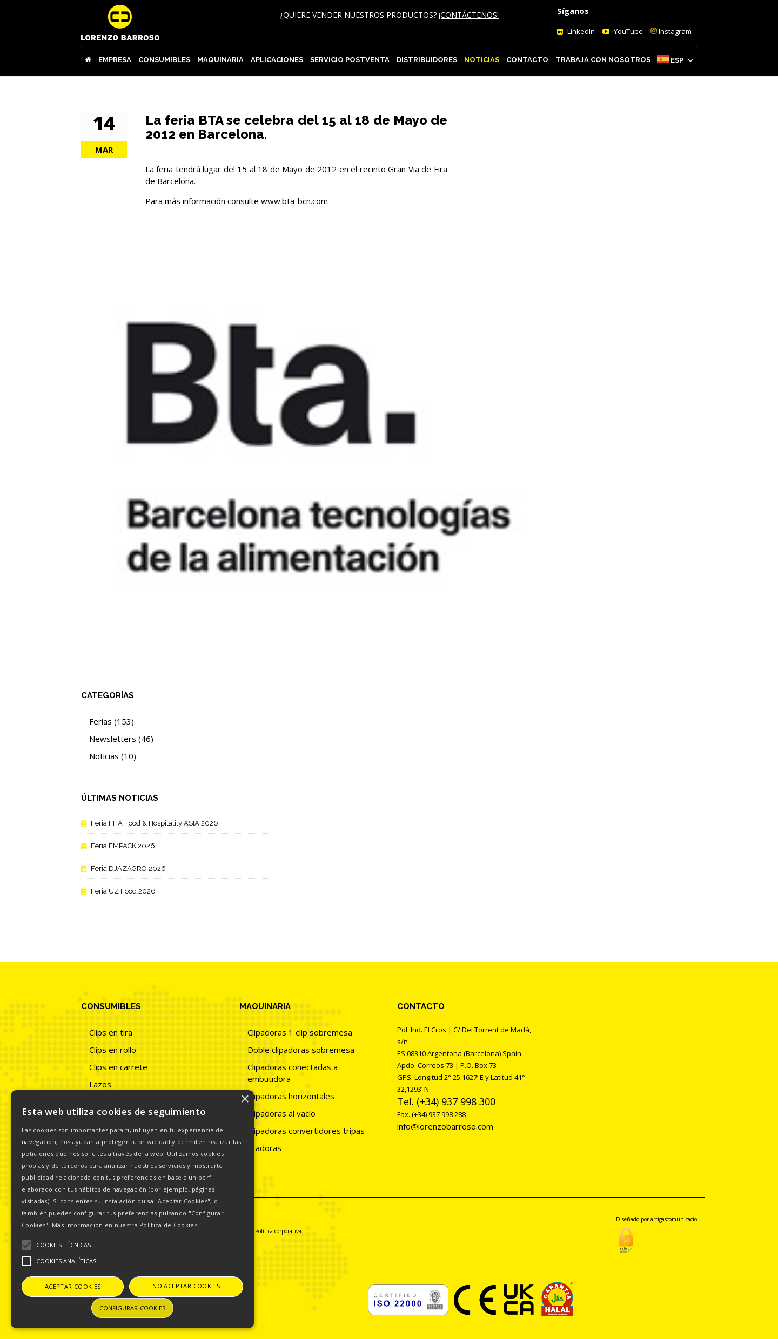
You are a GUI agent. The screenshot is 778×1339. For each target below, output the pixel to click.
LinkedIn (580, 31)
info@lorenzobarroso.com (445, 1126)
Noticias (481, 60)
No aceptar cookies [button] (186, 1286)
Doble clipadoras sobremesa (300, 1049)
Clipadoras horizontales (290, 1096)
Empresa (114, 60)
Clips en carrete (118, 1066)
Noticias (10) (112, 755)
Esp (676, 60)
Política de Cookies (168, 1225)
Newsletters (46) (121, 738)
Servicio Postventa (350, 60)
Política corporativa (278, 1231)
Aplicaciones (277, 60)
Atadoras (264, 1147)
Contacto (527, 60)
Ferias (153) (111, 721)
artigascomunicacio (673, 1219)
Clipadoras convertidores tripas (306, 1130)
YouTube (627, 31)
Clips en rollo (112, 1049)
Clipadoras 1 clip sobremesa (299, 1032)
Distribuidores (427, 60)
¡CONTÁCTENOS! (469, 15)
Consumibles (164, 60)
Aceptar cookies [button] (73, 1286)
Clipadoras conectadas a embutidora (292, 1072)
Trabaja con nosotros (602, 60)
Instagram (671, 31)
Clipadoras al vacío (281, 1113)
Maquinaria (220, 60)
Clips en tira (110, 1032)
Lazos (100, 1084)
